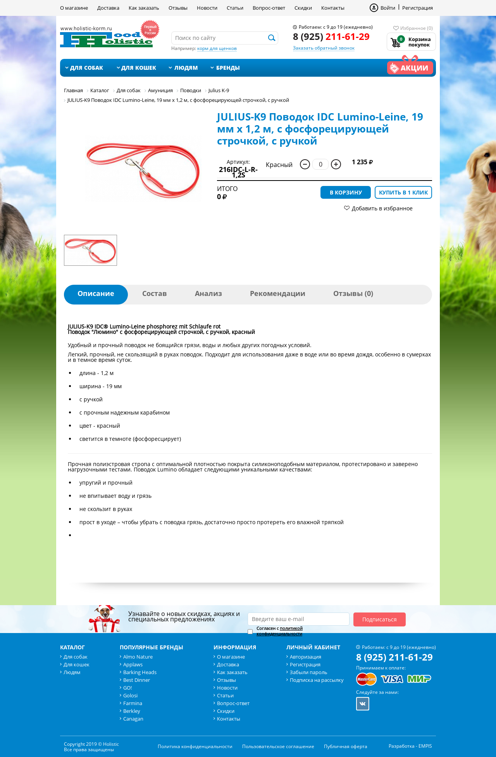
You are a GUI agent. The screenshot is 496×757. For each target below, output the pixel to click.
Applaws (133, 664)
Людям (186, 67)
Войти (388, 7)
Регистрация (417, 7)
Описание (96, 293)
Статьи (235, 7)
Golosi (130, 695)
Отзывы (178, 7)
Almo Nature (138, 656)
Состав (154, 293)
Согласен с (280, 631)
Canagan (133, 718)
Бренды (228, 67)
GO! (127, 687)
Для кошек (138, 67)
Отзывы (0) (353, 293)
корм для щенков (217, 48)
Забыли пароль (308, 672)
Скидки (303, 7)
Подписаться (379, 619)
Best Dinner (136, 679)
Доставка (108, 7)
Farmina (132, 703)
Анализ (208, 293)
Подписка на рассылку (317, 679)
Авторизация (305, 656)
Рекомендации (277, 293)
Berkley (131, 710)
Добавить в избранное (382, 208)
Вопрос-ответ (269, 7)
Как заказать (144, 7)
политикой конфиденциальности (280, 631)
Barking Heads (140, 672)
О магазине (74, 7)
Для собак (86, 67)
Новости (207, 7)
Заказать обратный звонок (324, 48)
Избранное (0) (416, 28)
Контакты (332, 7)
